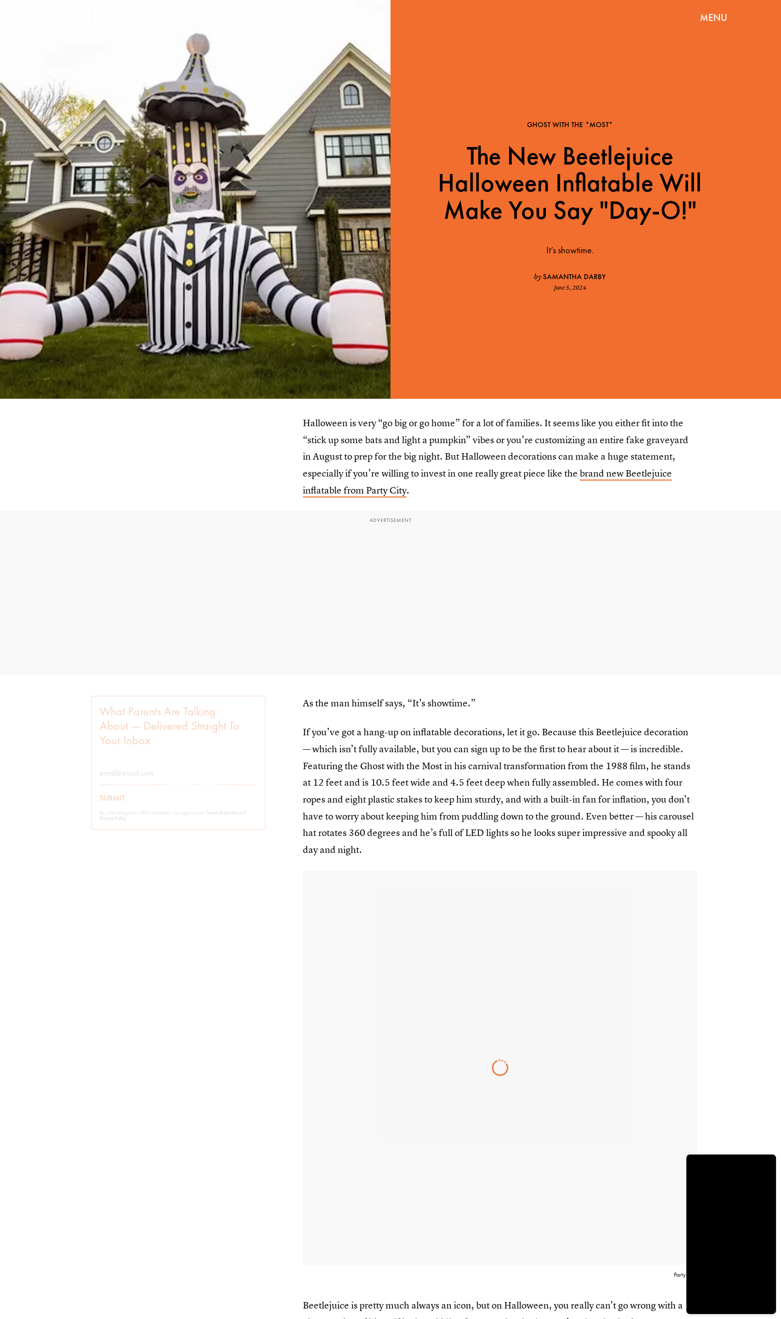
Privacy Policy (113, 825)
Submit (112, 805)
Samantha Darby (574, 277)
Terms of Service (222, 820)
